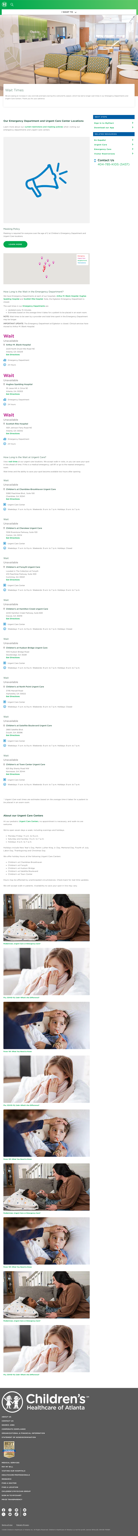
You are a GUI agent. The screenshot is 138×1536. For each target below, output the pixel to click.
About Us (6, 1417)
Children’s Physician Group (16, 1491)
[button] (132, 4)
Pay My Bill (7, 1467)
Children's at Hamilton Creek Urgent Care (27, 609)
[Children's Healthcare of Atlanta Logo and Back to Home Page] (4, 3)
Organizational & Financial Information (23, 1433)
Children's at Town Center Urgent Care (25, 764)
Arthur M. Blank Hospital (18, 344)
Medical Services (10, 1463)
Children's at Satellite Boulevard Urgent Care (29, 725)
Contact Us (8, 1421)
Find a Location (10, 1487)
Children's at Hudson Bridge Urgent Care (27, 647)
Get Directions (13, 354)
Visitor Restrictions (104, 154)
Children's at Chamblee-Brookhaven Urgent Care (31, 489)
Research (6, 1479)
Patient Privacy (22, 1525)
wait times (13, 461)
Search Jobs (8, 1425)
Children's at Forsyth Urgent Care (23, 567)
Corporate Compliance (14, 1429)
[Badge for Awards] (9, 1449)
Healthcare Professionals (16, 1475)
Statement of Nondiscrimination (19, 1437)
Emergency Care (102, 149)
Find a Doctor (9, 1483)
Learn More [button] (15, 244)
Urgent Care (100, 145)
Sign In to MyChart (104, 123)
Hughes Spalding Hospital (19, 384)
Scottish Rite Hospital (17, 423)
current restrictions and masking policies (44, 127)
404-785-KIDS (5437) (113, 164)
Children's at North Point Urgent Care (25, 686)
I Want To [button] (69, 12)
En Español (100, 140)
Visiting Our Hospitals (13, 1471)
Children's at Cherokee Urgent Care (24, 528)
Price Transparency (12, 1499)
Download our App (104, 127)
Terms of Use (7, 1525)
